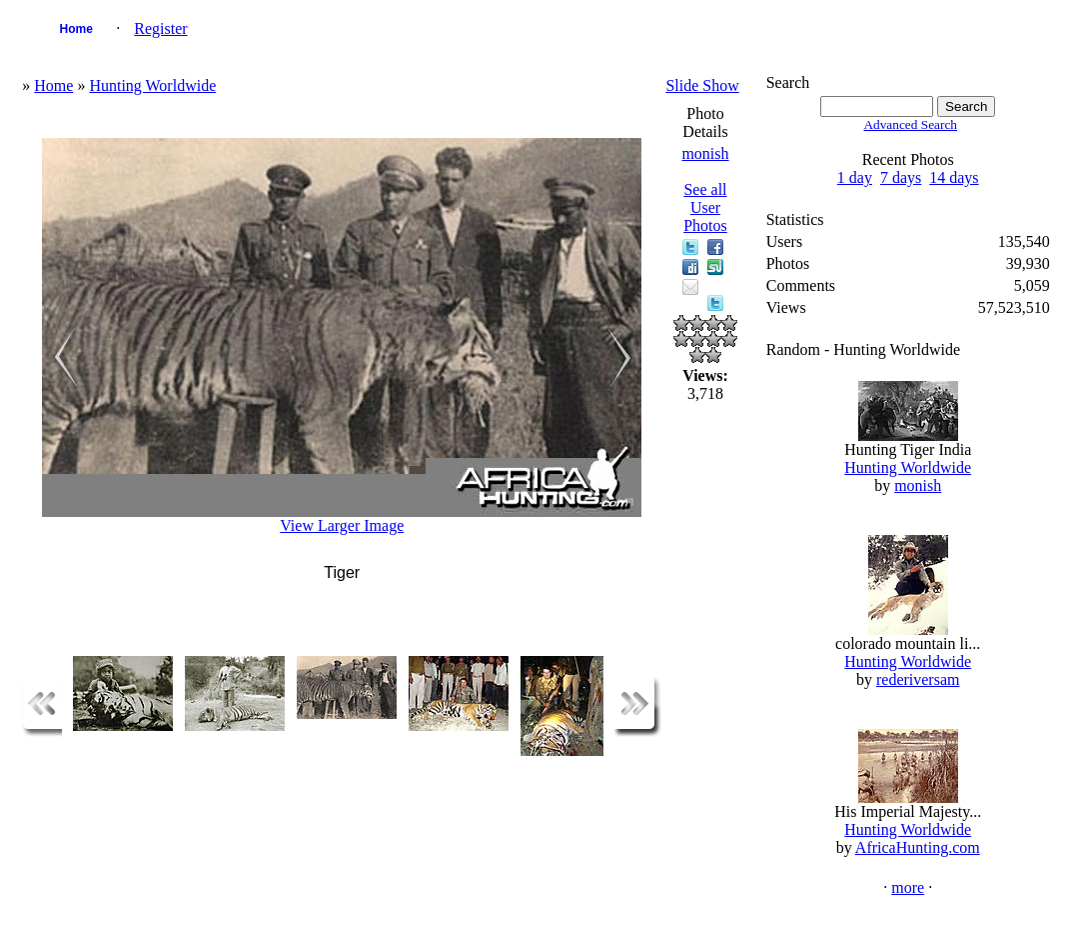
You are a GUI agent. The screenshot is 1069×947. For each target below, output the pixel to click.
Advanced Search (910, 124)
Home (76, 29)
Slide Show (701, 85)
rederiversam (918, 679)
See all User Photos (705, 207)
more (907, 887)
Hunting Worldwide (152, 85)
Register (160, 28)
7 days (900, 177)
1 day (854, 177)
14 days (953, 177)
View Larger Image (342, 525)
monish (704, 153)
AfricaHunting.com (917, 847)
